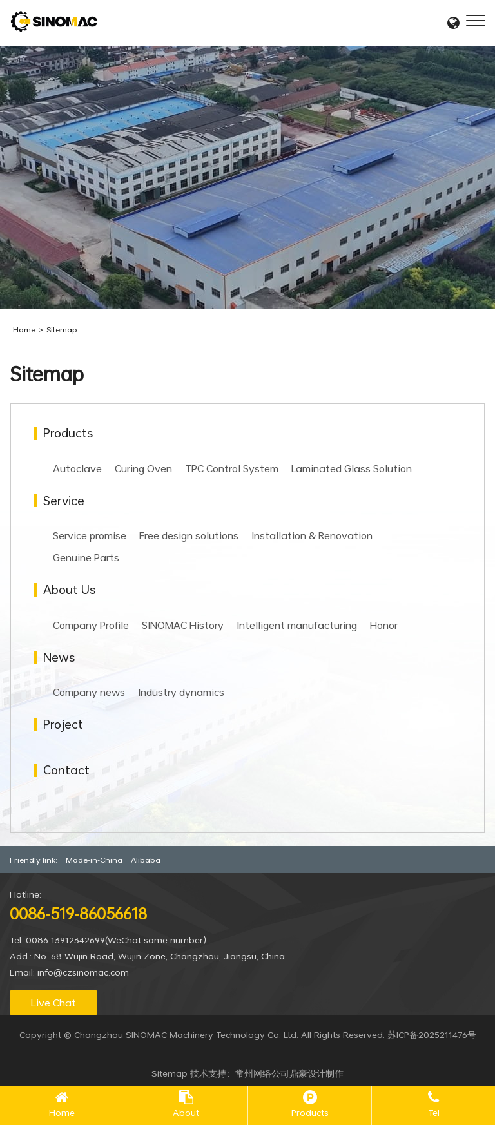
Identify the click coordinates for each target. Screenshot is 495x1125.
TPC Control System (231, 468)
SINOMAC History (183, 625)
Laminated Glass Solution (351, 468)
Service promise (89, 535)
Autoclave (77, 468)
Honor (384, 625)
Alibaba (145, 859)
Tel (434, 1112)
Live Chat (53, 1002)
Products (310, 1112)
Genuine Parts (86, 557)
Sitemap (61, 329)
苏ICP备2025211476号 (431, 1034)
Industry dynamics (181, 692)
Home (24, 329)
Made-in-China (94, 859)
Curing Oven (143, 468)
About (186, 1112)
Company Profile (91, 625)
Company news (89, 692)
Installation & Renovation (312, 535)
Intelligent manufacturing (297, 625)
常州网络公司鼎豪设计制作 (289, 1073)
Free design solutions (188, 535)
